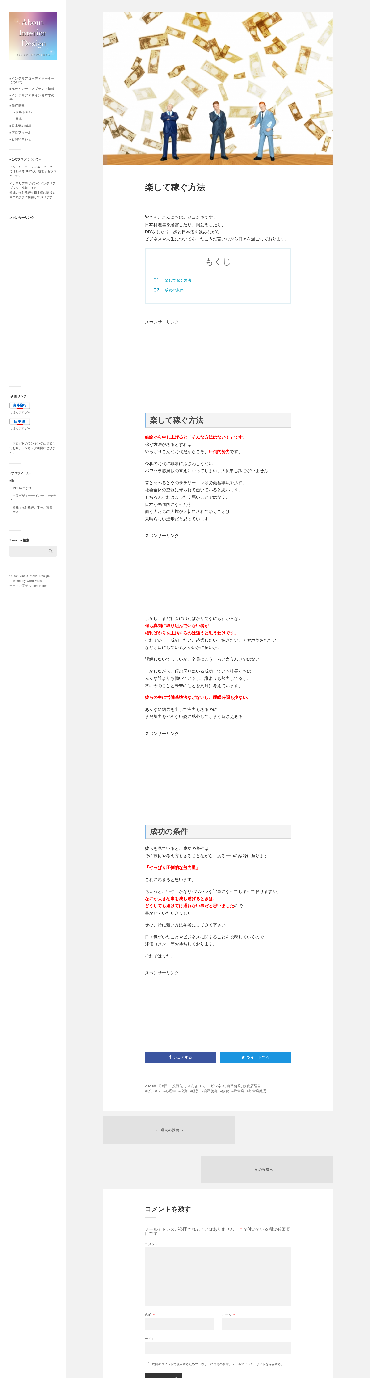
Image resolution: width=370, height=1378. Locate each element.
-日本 (18, 119)
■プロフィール (20, 132)
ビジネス (218, 1086)
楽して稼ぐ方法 (179, 280)
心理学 (170, 1091)
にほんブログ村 (20, 412)
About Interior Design (34, 576)
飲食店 (239, 1091)
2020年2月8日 (156, 1086)
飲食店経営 (252, 1086)
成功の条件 (175, 290)
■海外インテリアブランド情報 (32, 89)
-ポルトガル (23, 112)
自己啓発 (234, 1086)
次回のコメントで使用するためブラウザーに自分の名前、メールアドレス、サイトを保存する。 (218, 1328)
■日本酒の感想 (20, 126)
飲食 (225, 1091)
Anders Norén (38, 586)
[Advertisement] (33, 303)
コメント (151, 1208)
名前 (150, 1278)
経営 (195, 1091)
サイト (150, 1302)
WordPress (34, 581)
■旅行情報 (17, 105)
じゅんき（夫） (196, 1086)
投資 (184, 1091)
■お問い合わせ (20, 139)
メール (228, 1278)
